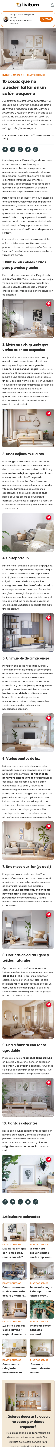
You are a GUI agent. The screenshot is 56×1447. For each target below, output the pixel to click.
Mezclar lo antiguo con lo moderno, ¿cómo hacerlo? (14, 1253)
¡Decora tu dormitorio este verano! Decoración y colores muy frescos (40, 1368)
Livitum (6, 75)
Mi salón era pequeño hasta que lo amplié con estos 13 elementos (41, 1253)
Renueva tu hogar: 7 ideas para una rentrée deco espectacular (41, 1292)
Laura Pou (26, 135)
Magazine (18, 75)
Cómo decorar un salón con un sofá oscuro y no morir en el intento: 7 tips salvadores (14, 1292)
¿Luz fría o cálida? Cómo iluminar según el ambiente (14, 1330)
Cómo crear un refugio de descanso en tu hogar (12, 1368)
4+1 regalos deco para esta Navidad (40, 1330)
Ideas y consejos (36, 75)
